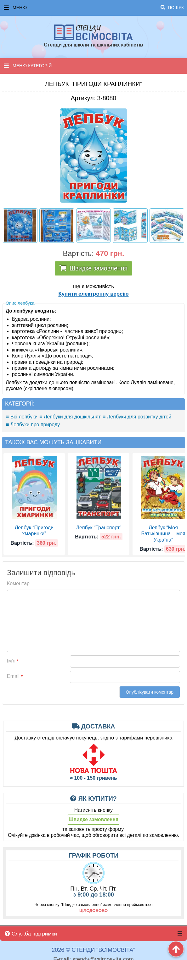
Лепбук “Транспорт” (99, 527)
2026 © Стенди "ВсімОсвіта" (93, 950)
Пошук (172, 7)
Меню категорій (28, 65)
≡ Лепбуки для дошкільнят (70, 416)
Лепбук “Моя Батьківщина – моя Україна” (163, 534)
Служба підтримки (31, 934)
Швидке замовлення (99, 268)
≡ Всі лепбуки (21, 416)
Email (15, 676)
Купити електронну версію (93, 294)
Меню (94, 8)
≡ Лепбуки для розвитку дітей (137, 416)
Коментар (18, 583)
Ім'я (13, 660)
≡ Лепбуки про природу (33, 424)
